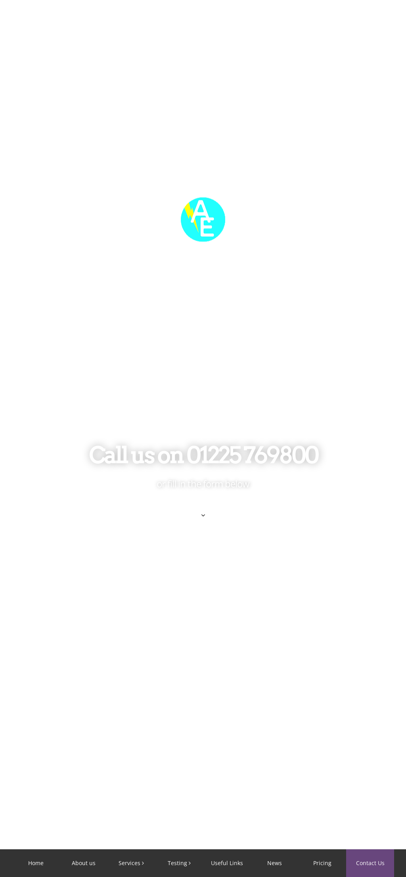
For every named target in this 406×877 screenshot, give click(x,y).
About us (84, 863)
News (274, 863)
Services (129, 863)
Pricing (322, 863)
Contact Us (370, 863)
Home (36, 863)
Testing (177, 863)
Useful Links (227, 863)
